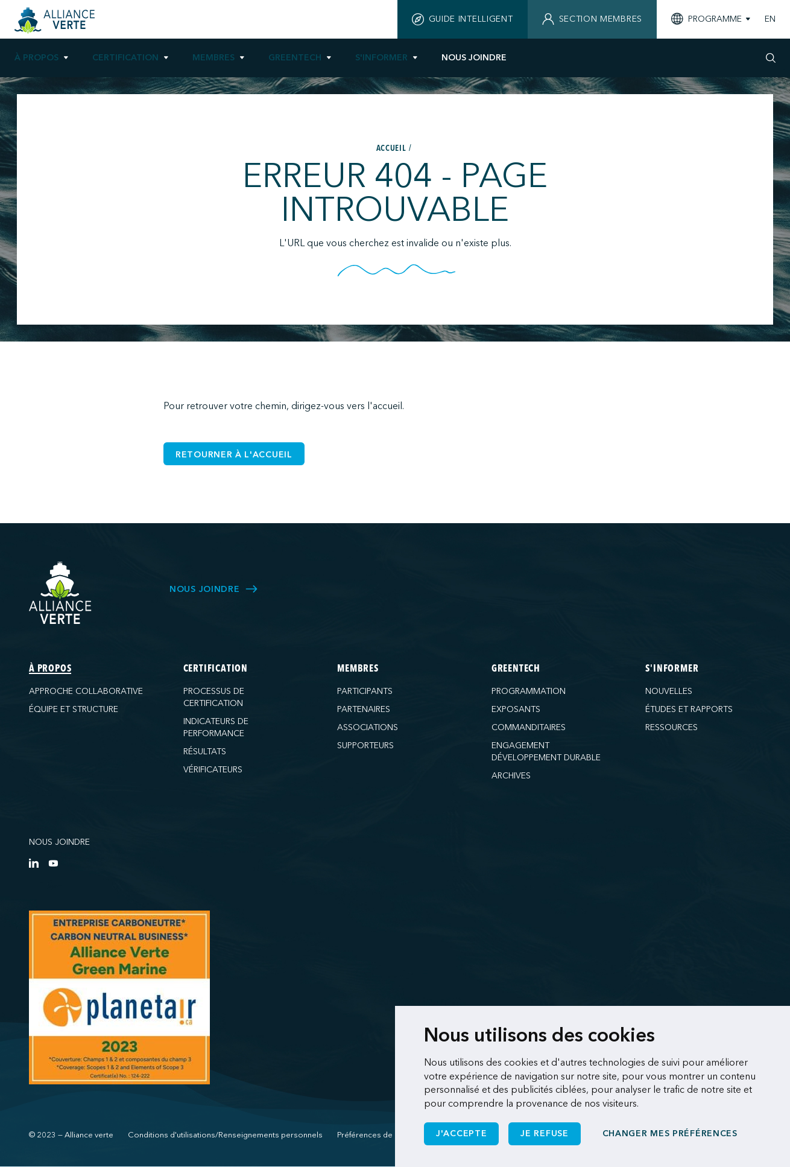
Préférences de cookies (381, 1135)
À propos (36, 57)
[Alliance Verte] (60, 593)
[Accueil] (56, 20)
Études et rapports (689, 709)
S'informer (381, 57)
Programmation (528, 691)
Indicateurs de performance (215, 727)
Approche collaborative (86, 691)
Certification (125, 57)
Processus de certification (213, 697)
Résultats (204, 751)
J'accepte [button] (461, 1133)
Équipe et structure (73, 709)
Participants (365, 691)
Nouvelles (668, 691)
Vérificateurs (212, 769)
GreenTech (294, 57)
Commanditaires (528, 727)
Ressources (671, 727)
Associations (367, 727)
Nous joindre (59, 842)
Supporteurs (365, 745)
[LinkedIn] (34, 863)
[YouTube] (53, 863)
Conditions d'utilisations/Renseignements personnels (225, 1135)
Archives (511, 775)
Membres (213, 57)
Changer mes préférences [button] (670, 1133)
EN (770, 19)
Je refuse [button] (544, 1133)
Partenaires (363, 709)
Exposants (515, 709)
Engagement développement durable (546, 751)
